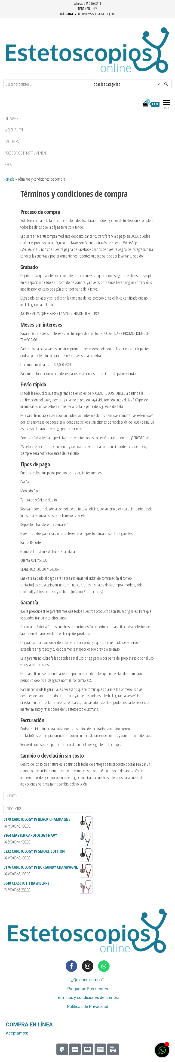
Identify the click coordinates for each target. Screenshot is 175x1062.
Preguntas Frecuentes (87, 988)
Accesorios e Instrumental (25, 153)
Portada (8, 179)
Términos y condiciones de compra (88, 997)
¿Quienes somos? (87, 979)
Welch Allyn (14, 130)
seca (8, 164)
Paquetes (12, 141)
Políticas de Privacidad (87, 1006)
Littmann (11, 118)
